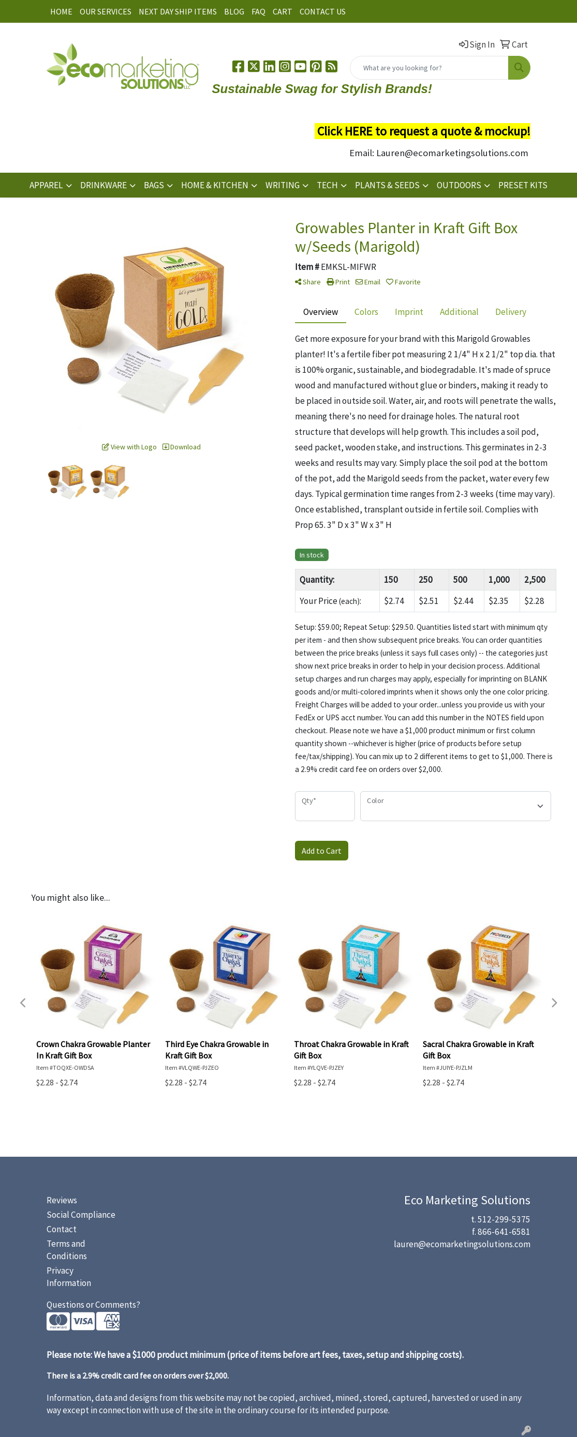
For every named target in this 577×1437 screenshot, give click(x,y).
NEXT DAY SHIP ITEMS (178, 11)
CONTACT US (323, 11)
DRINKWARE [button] (103, 185)
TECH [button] (327, 185)
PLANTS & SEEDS (387, 185)
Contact (62, 1229)
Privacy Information (69, 1277)
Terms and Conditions (67, 1250)
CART (282, 11)
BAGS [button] (154, 185)
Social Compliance (81, 1214)
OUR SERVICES (105, 11)
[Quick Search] (429, 68)
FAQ (258, 11)
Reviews (62, 1200)
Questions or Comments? (93, 1304)
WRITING (282, 185)
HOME (61, 11)
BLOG (234, 11)
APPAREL (46, 185)
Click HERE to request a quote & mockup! (423, 131)
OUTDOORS (459, 185)
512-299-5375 (504, 1219)
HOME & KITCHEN (214, 185)
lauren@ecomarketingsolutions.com (462, 1244)
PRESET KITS (523, 185)
